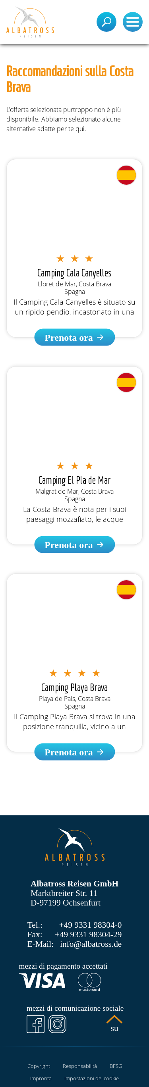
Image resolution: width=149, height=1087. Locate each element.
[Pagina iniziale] (30, 22)
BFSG (116, 1066)
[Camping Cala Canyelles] (74, 337)
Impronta (41, 1078)
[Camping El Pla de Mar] (74, 544)
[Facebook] (36, 1024)
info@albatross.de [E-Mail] (91, 944)
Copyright (38, 1066)
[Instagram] (57, 1024)
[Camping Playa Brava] (74, 752)
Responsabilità (80, 1066)
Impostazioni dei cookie (91, 1078)
